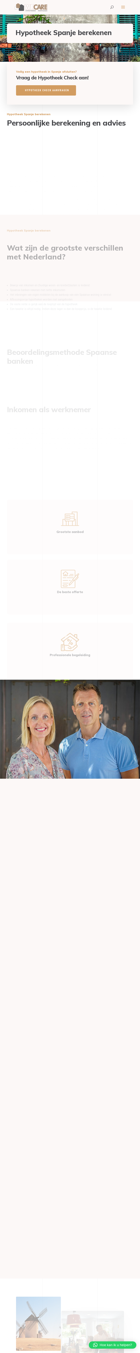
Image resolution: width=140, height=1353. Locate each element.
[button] (112, 1345)
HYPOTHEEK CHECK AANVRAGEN (47, 90)
